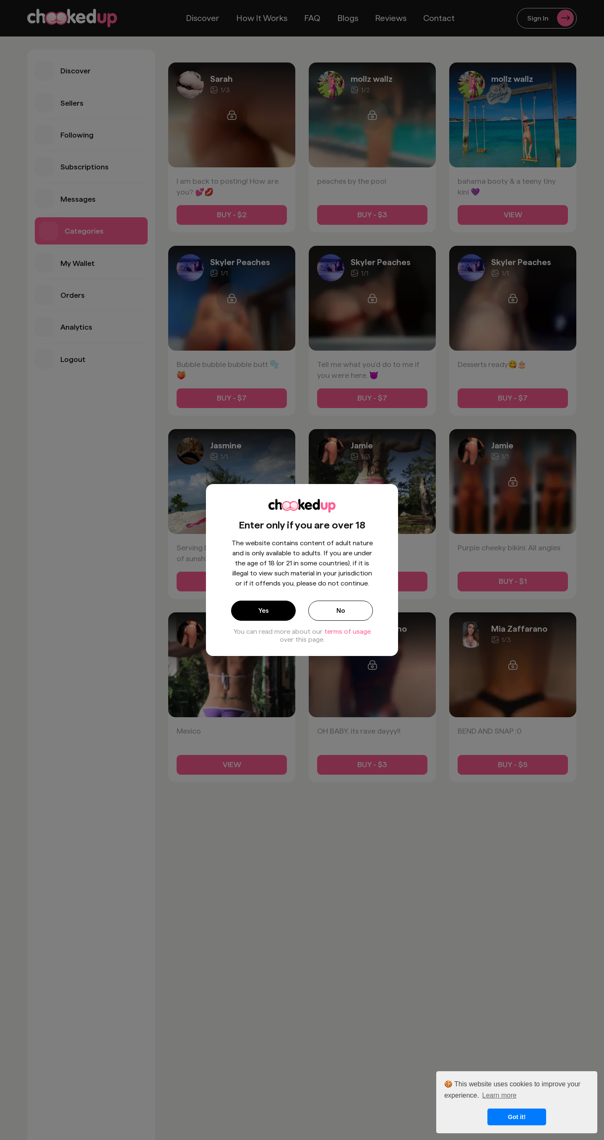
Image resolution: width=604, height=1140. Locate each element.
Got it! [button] (517, 1117)
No (340, 610)
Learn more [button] (499, 1095)
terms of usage (347, 631)
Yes (263, 610)
